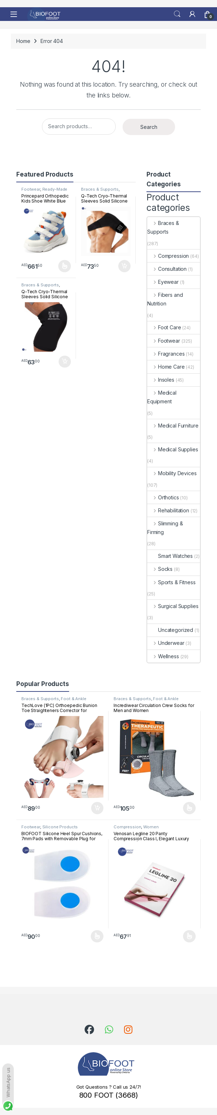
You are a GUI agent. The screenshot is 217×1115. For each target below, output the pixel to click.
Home (23, 41)
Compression (168, 256)
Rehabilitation (168, 510)
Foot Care (164, 327)
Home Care (166, 367)
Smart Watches (170, 556)
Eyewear (163, 282)
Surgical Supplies (172, 606)
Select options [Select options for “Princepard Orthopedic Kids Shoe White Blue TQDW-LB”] (64, 266)
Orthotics (163, 497)
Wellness (163, 656)
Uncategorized (170, 630)
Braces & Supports (100, 189)
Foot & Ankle (73, 698)
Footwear (30, 189)
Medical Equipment (161, 397)
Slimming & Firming (165, 527)
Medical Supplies (172, 449)
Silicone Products (60, 826)
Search (177, 14)
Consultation (167, 269)
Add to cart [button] (124, 266)
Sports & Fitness (171, 582)
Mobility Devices (172, 473)
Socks (160, 569)
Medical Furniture (172, 425)
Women (150, 826)
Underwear (165, 643)
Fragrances (165, 354)
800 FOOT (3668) (108, 1095)
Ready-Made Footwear (44, 191)
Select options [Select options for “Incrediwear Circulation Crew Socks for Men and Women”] (189, 808)
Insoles (160, 380)
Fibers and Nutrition (165, 299)
